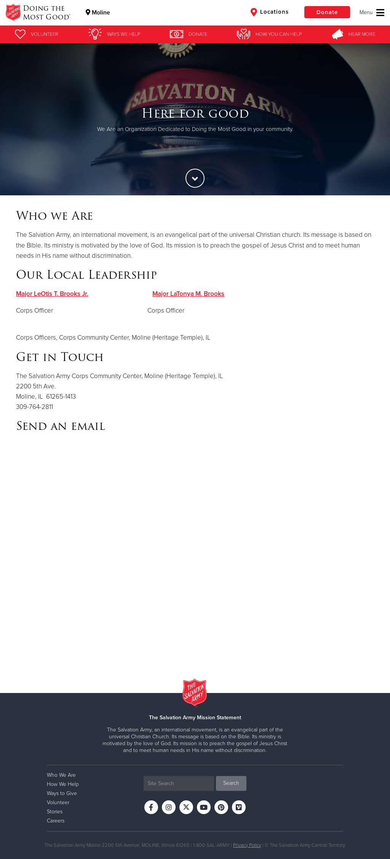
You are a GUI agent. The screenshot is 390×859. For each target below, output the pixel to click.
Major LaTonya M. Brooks (188, 294)
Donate (327, 12)
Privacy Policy (247, 845)
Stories (54, 811)
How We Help (63, 784)
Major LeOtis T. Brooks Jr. (52, 294)
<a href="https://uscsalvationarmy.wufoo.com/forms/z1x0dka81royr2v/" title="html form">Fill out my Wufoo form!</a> (195, 550)
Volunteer (58, 802)
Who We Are (61, 775)
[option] (195, 119)
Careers (55, 820)
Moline (98, 12)
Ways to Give (62, 793)
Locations (270, 12)
